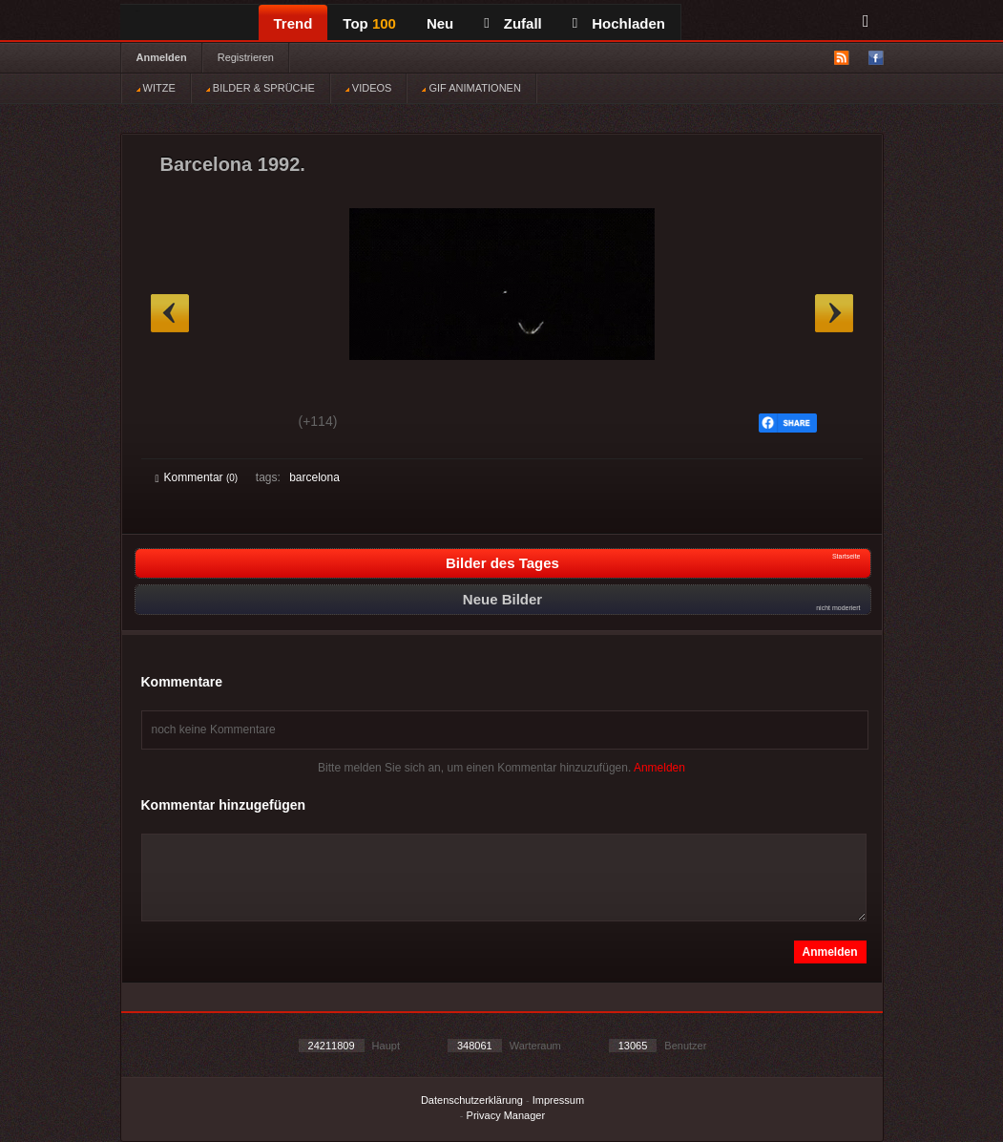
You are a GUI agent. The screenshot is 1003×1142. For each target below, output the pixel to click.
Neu (440, 23)
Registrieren (246, 57)
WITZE (156, 88)
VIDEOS (368, 88)
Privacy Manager (506, 1115)
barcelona (314, 477)
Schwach (248, 424)
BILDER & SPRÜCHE (260, 88)
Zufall (512, 23)
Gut (177, 424)
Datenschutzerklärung (472, 1100)
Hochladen (619, 23)
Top (369, 23)
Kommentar (197, 477)
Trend (293, 23)
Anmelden (161, 57)
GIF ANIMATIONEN (471, 88)
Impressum (558, 1100)
